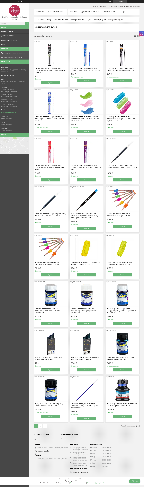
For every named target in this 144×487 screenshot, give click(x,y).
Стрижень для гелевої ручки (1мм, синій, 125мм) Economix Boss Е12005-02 (50, 215)
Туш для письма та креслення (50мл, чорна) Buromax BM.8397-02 (49, 405)
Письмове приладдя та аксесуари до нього (70, 20)
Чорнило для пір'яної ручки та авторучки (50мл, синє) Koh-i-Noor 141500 (122, 405)
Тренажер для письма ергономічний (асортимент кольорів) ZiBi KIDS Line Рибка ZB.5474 (85, 119)
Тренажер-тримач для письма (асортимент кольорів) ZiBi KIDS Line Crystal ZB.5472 (121, 119)
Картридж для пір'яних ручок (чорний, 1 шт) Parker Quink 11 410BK (86, 358)
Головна (40, 12)
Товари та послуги (45, 20)
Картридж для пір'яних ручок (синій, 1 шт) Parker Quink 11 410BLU (49, 358)
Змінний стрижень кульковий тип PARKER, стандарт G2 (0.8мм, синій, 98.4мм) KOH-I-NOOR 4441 (84, 216)
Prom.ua (82, 479)
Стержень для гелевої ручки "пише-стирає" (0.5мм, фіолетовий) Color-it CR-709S (86, 167)
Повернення (109, 12)
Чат (135, 481)
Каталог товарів (7, 31)
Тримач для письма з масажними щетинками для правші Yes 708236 (120, 263)
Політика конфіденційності (95, 483)
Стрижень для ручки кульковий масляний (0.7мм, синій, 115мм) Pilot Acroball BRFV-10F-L (84, 406)
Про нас (73, 12)
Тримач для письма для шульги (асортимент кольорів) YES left (118, 215)
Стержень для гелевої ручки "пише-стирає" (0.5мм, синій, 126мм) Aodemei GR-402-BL (49, 119)
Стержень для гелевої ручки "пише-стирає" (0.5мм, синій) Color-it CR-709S (85, 69)
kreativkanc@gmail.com (9, 112)
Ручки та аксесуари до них (96, 20)
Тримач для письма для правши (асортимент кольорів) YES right (47, 263)
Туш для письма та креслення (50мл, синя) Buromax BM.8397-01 (121, 358)
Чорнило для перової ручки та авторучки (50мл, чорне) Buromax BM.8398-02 (84, 311)
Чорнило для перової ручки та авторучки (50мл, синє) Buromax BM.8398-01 (47, 311)
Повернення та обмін (9, 40)
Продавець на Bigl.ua (72, 481)
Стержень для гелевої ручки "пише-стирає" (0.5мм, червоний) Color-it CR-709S (49, 167)
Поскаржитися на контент (78, 483)
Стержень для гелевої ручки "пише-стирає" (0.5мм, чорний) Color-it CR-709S (122, 69)
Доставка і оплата (7, 36)
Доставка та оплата (91, 12)
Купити (50, 83)
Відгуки (4, 44)
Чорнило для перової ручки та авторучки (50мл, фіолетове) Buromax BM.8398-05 (121, 311)
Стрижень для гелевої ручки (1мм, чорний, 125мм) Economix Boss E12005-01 (122, 167)
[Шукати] (27, 23)
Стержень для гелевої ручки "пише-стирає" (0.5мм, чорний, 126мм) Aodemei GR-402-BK (50, 70)
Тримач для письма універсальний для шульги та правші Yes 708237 (85, 263)
